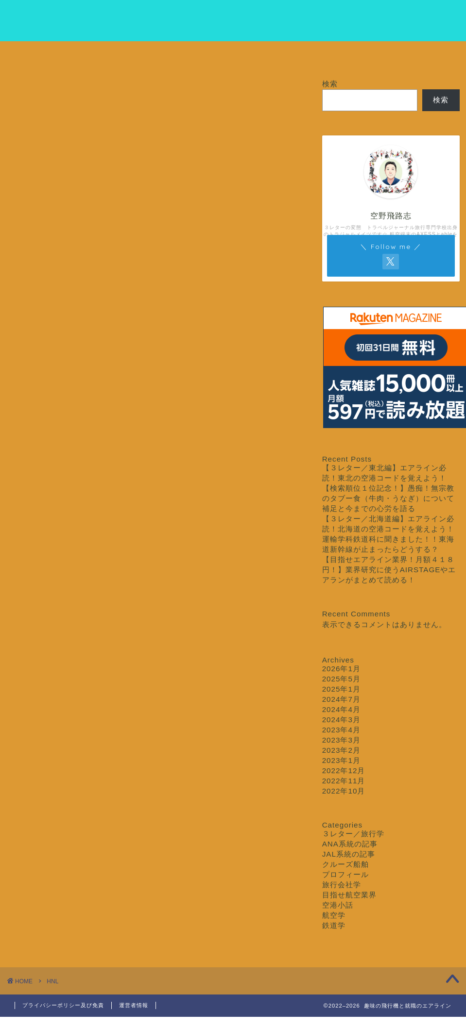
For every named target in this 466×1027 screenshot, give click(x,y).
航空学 (333, 915)
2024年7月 (341, 699)
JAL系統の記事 (348, 854)
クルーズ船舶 (344, 54)
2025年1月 (341, 689)
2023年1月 (341, 760)
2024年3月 (341, 719)
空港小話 (337, 905)
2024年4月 (341, 709)
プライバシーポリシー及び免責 (63, 1005)
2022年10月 (343, 791)
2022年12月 (343, 770)
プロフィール (121, 54)
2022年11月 (343, 781)
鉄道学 (333, 925)
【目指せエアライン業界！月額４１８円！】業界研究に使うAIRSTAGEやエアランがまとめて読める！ (389, 569)
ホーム (47, 54)
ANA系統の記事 (350, 844)
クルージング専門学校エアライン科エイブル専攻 (233, 20)
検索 (330, 84)
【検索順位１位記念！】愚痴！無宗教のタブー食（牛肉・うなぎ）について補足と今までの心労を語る (388, 498)
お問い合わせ (418, 54)
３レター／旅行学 (270, 54)
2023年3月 (341, 740)
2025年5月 (341, 679)
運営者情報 (133, 1005)
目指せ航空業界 (196, 54)
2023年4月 (341, 730)
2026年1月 (341, 668)
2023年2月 (341, 750)
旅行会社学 (341, 884)
